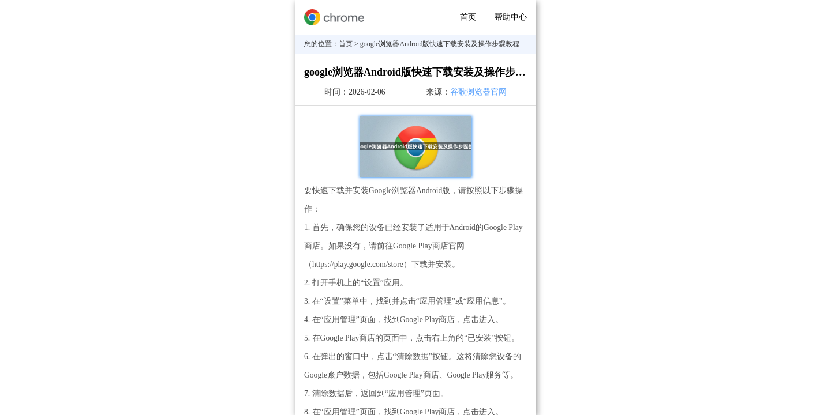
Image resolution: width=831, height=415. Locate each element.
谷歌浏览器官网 (478, 92)
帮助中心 (511, 17)
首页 (468, 17)
